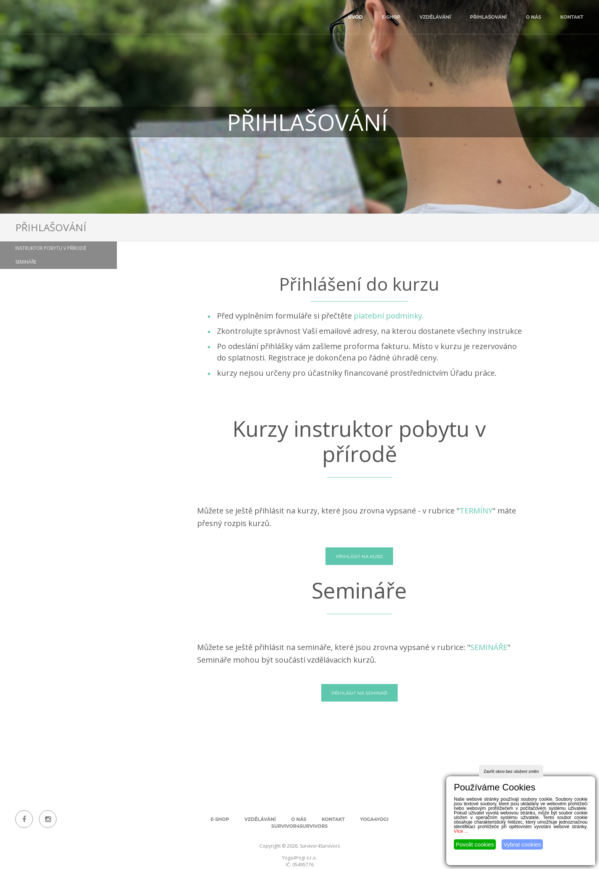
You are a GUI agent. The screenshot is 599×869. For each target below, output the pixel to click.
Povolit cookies (475, 844)
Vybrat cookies (522, 844)
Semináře (25, 262)
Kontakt (571, 17)
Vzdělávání (435, 17)
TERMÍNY (476, 510)
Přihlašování (488, 17)
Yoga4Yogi (374, 819)
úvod (355, 17)
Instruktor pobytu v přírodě (50, 248)
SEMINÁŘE (488, 647)
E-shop (391, 17)
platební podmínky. (389, 316)
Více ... (461, 831)
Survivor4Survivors (299, 826)
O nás (533, 17)
